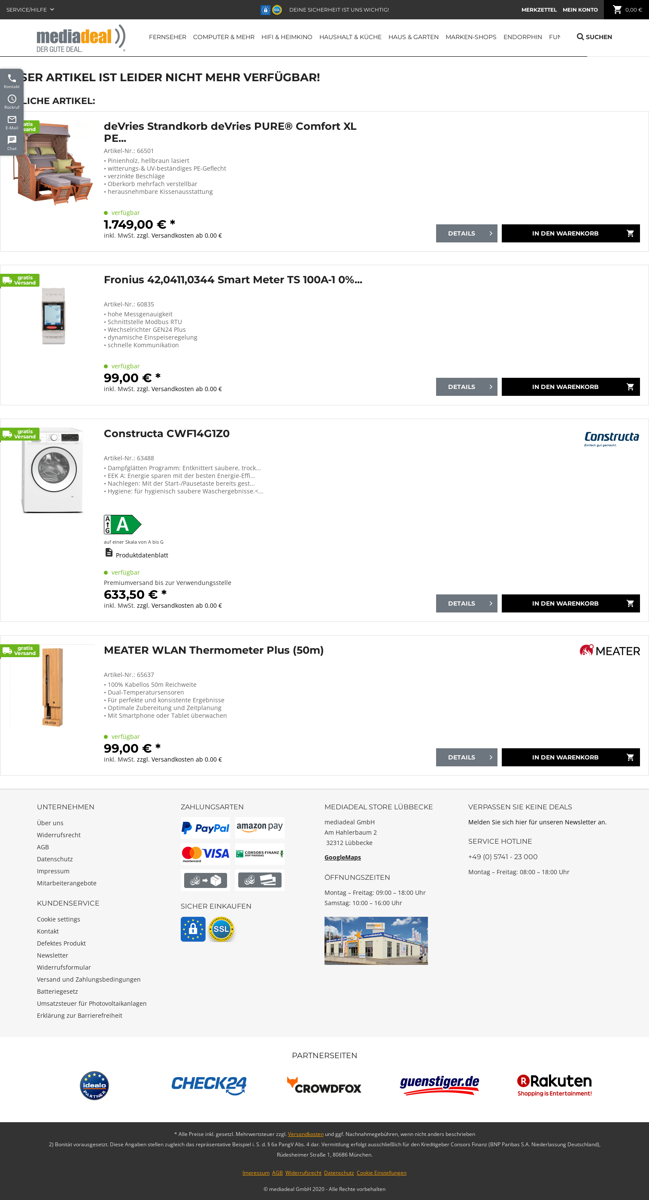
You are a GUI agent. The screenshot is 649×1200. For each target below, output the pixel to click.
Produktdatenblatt (142, 555)
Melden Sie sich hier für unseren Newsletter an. (537, 822)
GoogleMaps (342, 857)
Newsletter (52, 955)
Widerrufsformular (64, 967)
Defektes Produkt (61, 943)
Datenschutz (55, 859)
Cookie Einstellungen (381, 1172)
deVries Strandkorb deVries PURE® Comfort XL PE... (230, 132)
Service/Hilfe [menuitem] (27, 9)
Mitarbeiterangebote (67, 883)
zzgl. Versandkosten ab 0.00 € (179, 235)
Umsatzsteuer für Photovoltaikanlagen (92, 1003)
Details (470, 232)
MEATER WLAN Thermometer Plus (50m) (214, 650)
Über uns (50, 823)
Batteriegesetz (57, 991)
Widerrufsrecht (59, 835)
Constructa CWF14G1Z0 (167, 434)
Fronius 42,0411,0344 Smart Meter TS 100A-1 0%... (233, 280)
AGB (43, 847)
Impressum (53, 871)
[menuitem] (539, 9)
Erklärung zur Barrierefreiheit (79, 1015)
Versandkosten (306, 1134)
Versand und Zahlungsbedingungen (89, 979)
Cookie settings (58, 919)
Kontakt (48, 931)
